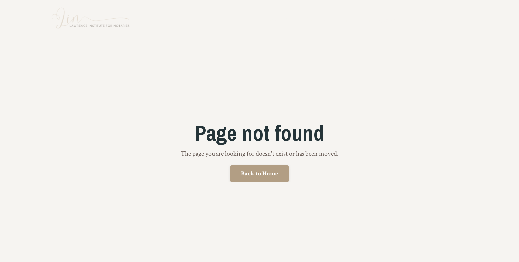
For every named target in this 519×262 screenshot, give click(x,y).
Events (362, 19)
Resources (414, 19)
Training (315, 19)
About (291, 19)
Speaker (386, 19)
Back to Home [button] (259, 173)
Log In (458, 19)
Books (340, 19)
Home (270, 19)
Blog (438, 19)
